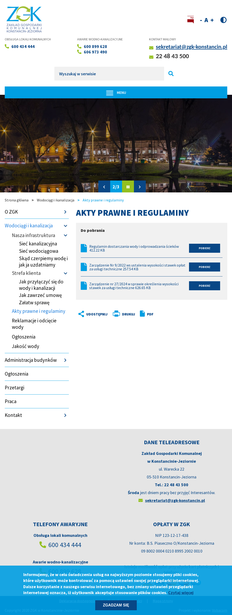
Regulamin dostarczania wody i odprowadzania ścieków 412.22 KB (134, 248)
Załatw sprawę (34, 302)
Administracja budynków (31, 360)
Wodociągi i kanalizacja (55, 200)
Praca (10, 401)
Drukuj (128, 314)
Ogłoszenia (23, 337)
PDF (150, 314)
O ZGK (11, 212)
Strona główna (16, 200)
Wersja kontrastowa (223, 19)
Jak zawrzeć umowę (40, 295)
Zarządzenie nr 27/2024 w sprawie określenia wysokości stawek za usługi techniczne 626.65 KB (134, 285)
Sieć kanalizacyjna (38, 243)
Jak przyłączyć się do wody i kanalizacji (41, 284)
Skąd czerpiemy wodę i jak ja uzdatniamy (43, 261)
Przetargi (14, 387)
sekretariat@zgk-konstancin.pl (191, 46)
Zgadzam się (116, 605)
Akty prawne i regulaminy (38, 311)
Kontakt (13, 415)
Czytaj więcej (181, 592)
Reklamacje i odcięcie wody (34, 323)
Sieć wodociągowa (38, 251)
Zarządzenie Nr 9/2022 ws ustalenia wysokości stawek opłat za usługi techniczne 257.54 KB (137, 267)
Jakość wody (25, 346)
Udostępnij (89, 314)
